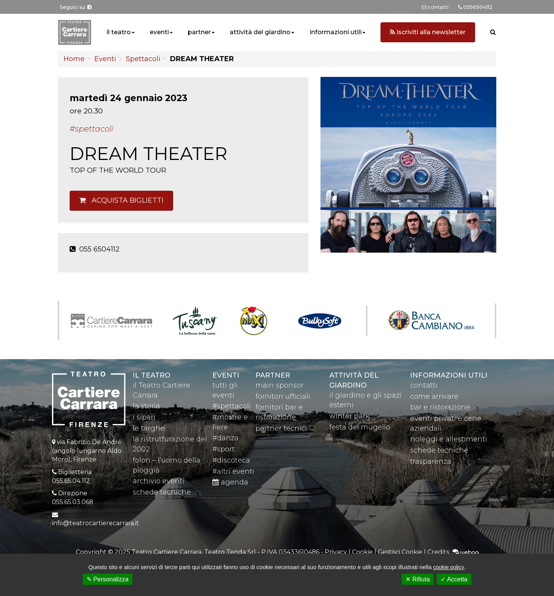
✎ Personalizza (107, 579)
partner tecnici (281, 428)
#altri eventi (233, 471)
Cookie (362, 552)
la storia (146, 406)
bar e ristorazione (440, 407)
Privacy (336, 552)
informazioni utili (336, 32)
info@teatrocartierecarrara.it (95, 523)
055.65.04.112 (71, 480)
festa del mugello (359, 427)
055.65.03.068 (72, 502)
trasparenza (430, 461)
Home (74, 59)
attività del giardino (260, 32)
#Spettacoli (91, 128)
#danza (225, 438)
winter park (349, 416)
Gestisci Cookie (400, 552)
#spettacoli (231, 406)
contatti (423, 385)
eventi (159, 32)
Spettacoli (143, 59)
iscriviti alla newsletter (428, 32)
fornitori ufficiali (282, 396)
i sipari (144, 417)
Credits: (453, 552)
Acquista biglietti (121, 200)
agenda (230, 482)
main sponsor (279, 385)
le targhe (149, 428)
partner (199, 32)
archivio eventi (158, 481)
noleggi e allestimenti (448, 439)
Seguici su (76, 7)
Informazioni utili (448, 375)
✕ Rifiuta (417, 579)
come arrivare (434, 396)
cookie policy (448, 567)
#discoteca (231, 460)
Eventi (105, 59)
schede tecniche (162, 492)
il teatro (119, 32)
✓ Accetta (454, 579)
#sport (223, 449)
